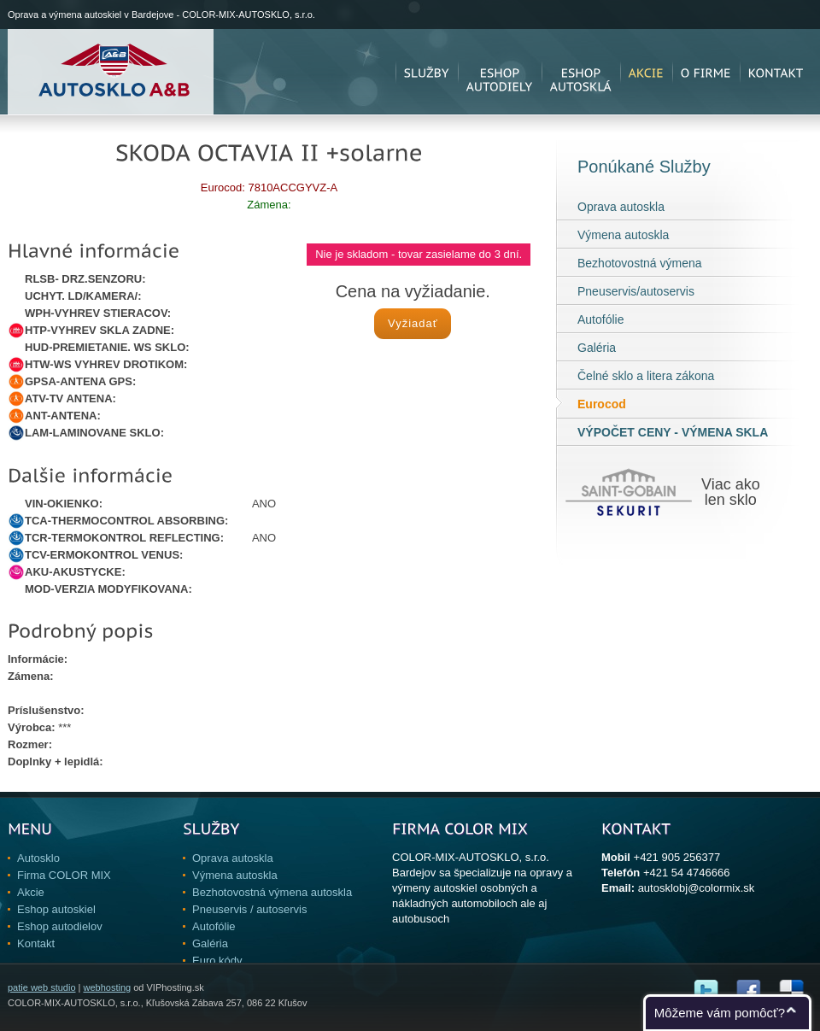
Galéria (596, 347)
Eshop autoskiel (56, 909)
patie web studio (42, 987)
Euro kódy (217, 960)
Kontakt (36, 943)
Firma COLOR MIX (64, 875)
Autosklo (38, 858)
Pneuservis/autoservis (635, 291)
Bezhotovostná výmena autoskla (272, 892)
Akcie (30, 892)
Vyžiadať (413, 323)
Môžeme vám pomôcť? (719, 1012)
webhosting (107, 987)
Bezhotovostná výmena (639, 263)
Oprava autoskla (621, 207)
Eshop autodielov (59, 926)
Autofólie (600, 319)
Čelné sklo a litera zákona (645, 376)
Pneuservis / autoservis (249, 909)
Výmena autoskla (623, 235)
